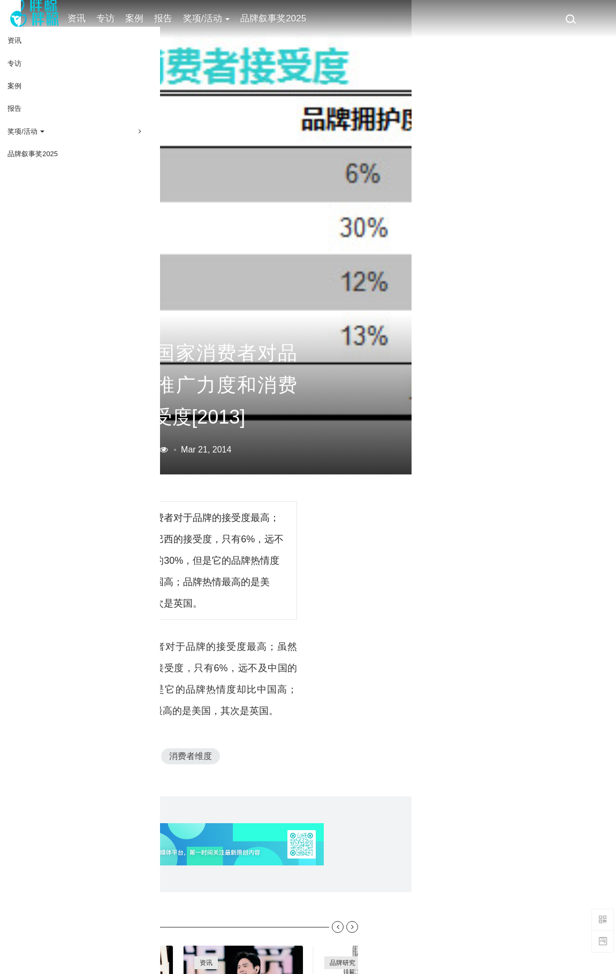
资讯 (96, 18)
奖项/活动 (225, 18)
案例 (154, 18)
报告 (182, 18)
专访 (125, 18)
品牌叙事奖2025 (292, 18)
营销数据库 (171, 367)
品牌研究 (342, 935)
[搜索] (570, 18)
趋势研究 (342, 953)
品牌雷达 (381, 935)
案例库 (106, 935)
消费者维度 (224, 704)
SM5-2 (169, 704)
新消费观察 (476, 935)
